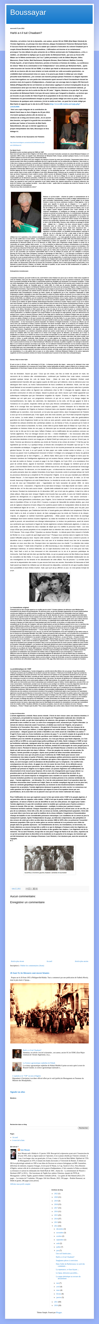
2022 (56, 1194)
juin (58, 1250)
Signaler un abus (17, 1092)
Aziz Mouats (25, 1150)
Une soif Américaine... (64, 1254)
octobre (59, 1236)
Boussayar (28, 12)
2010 (56, 1305)
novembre (60, 1233)
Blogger (59, 1312)
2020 (56, 1197)
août (58, 1243)
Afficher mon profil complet (20, 1184)
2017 (56, 1208)
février (59, 1294)
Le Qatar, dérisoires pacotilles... (67, 1273)
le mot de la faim (18, 1140)
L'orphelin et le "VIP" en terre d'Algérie (26, 1076)
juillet (58, 1247)
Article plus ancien (81, 961)
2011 (56, 1302)
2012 (56, 1226)
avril (58, 1287)
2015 (56, 1215)
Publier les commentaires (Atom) (32, 966)
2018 (56, 1204)
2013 (56, 1222)
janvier (59, 1297)
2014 (56, 1219)
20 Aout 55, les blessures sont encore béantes (29, 973)
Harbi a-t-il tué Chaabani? (32, 1050)
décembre (60, 1229)
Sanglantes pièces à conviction (67, 1260)
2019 (56, 1201)
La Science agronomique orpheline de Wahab (39, 1063)
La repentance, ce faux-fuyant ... (67, 1269)
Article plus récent (17, 961)
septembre (60, 1240)
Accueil (49, 961)
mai (58, 1283)
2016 (56, 1211)
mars (58, 1290)
